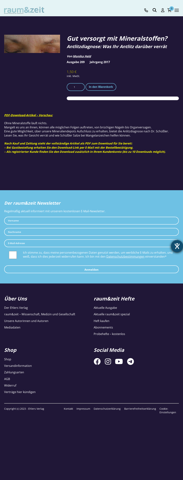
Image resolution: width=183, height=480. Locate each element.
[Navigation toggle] (177, 10)
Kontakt (68, 408)
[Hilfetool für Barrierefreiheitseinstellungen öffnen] (177, 246)
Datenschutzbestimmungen (125, 257)
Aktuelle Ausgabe (105, 308)
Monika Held (82, 56)
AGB (7, 379)
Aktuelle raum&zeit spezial (112, 314)
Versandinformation (18, 366)
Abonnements (103, 327)
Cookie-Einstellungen (167, 410)
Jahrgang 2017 (100, 62)
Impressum (83, 408)
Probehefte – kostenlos (109, 334)
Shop (7, 359)
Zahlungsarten (14, 372)
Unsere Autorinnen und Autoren (26, 321)
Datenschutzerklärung (107, 408)
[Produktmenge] (76, 87)
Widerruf (10, 385)
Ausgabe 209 (76, 62)
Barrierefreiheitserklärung (140, 408)
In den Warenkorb (101, 86)
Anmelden (91, 269)
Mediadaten (12, 327)
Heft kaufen (101, 321)
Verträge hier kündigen (20, 392)
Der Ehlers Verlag (16, 308)
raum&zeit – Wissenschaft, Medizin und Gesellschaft (39, 314)
